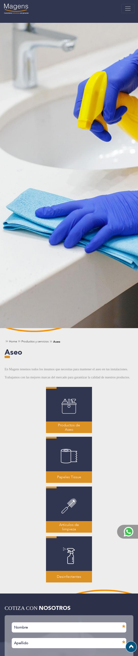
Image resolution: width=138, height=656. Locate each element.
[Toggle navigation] (127, 8)
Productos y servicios (35, 341)
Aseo (56, 341)
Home (13, 341)
